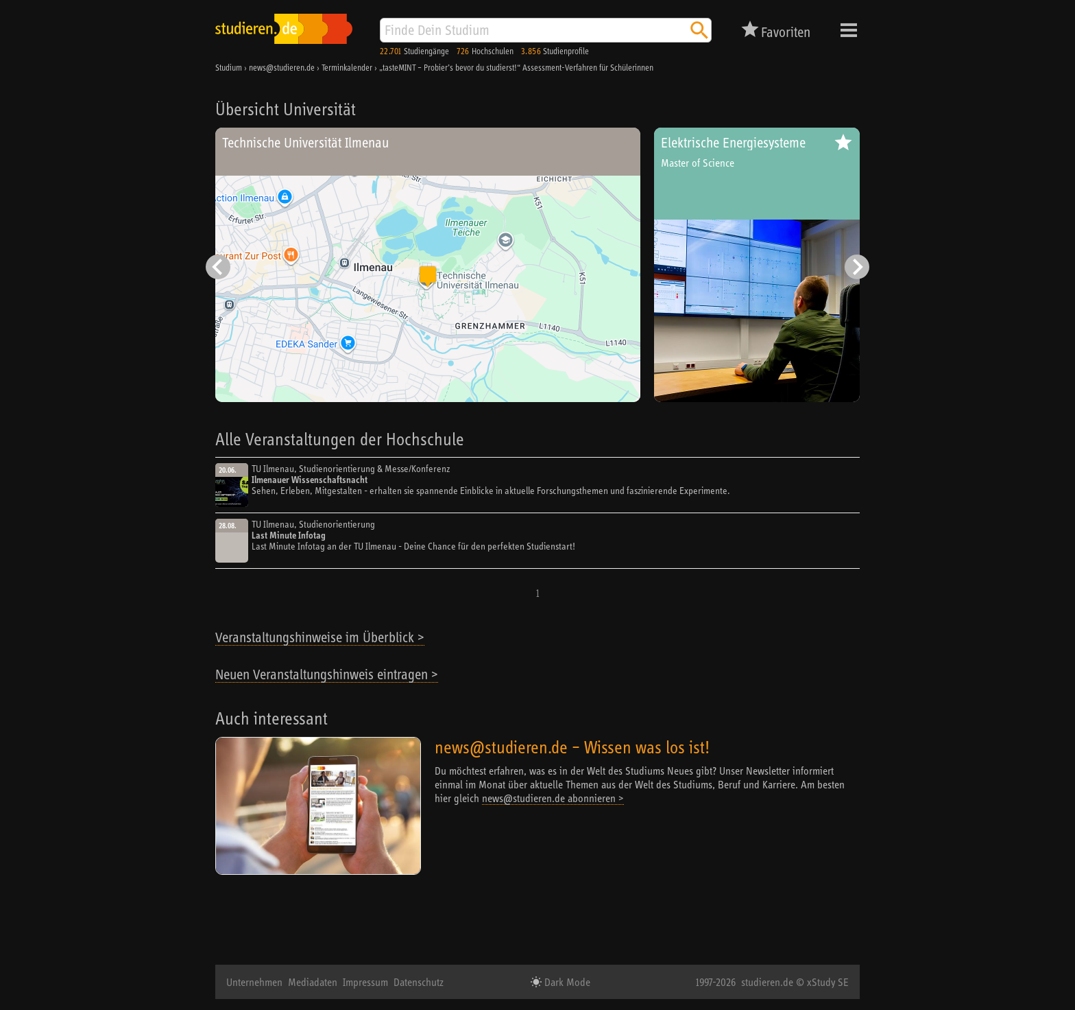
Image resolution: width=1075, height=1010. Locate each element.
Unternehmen (254, 982)
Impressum (365, 982)
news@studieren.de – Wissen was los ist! (572, 747)
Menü (849, 30)
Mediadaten (312, 982)
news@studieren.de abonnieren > (553, 798)
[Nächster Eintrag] (857, 266)
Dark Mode (566, 982)
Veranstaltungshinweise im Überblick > (319, 637)
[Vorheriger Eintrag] (218, 266)
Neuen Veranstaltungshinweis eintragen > (326, 674)
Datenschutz (419, 982)
